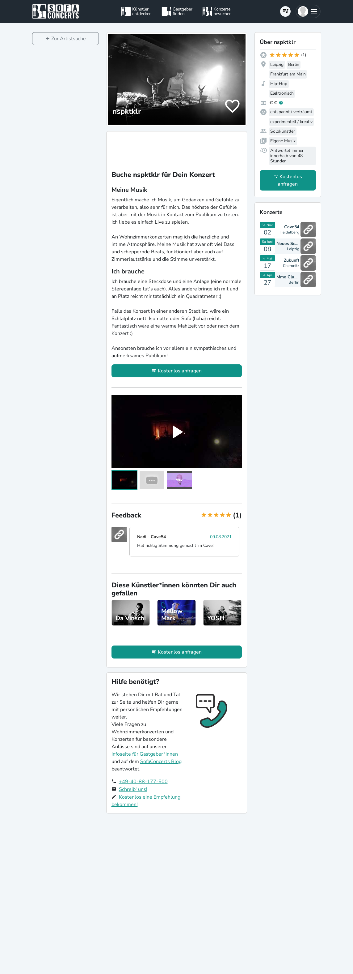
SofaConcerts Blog (161, 761)
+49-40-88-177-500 (143, 781)
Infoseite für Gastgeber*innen (144, 754)
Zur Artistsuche (68, 38)
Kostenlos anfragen (180, 370)
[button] (308, 11)
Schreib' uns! (133, 789)
